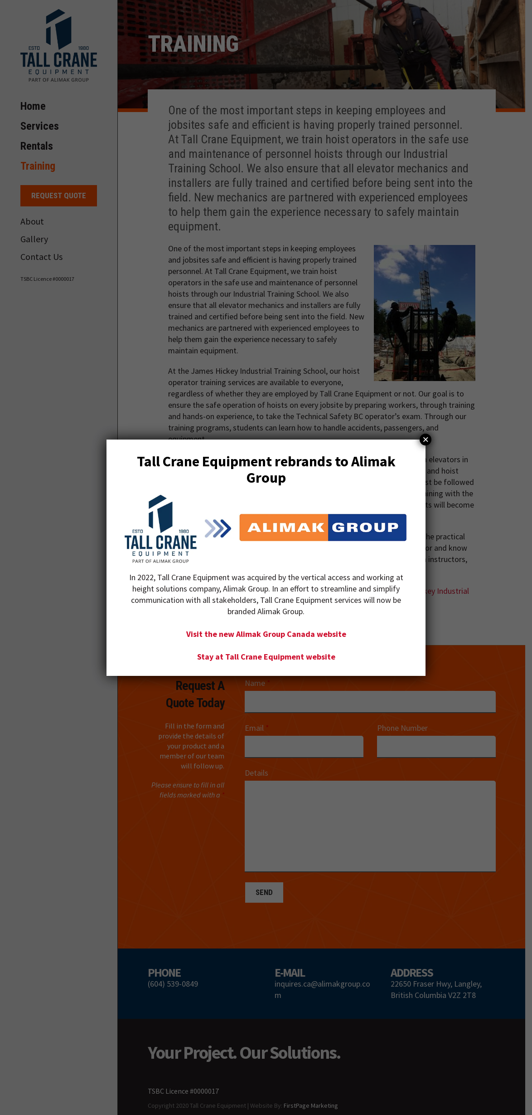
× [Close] (425, 439)
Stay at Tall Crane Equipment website (266, 656)
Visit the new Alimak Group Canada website (266, 633)
